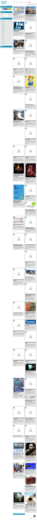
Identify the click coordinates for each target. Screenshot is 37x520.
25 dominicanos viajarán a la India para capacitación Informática (30, 16)
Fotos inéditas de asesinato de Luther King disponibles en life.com (30, 457)
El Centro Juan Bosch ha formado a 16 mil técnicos (30, 121)
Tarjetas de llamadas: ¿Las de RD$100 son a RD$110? (18, 418)
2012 (2, 24)
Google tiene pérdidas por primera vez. (18, 225)
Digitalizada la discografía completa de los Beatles (18, 361)
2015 (2, 21)
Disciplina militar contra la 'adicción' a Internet (18, 280)
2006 (2, 43)
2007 (2, 42)
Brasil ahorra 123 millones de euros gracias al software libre (30, 418)
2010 (2, 26)
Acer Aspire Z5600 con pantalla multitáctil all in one (29, 372)
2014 (2, 22)
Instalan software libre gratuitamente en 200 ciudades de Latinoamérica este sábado (18, 87)
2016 (2, 20)
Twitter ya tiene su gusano (29, 104)
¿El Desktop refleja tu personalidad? (30, 244)
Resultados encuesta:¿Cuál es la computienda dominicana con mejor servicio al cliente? (30, 295)
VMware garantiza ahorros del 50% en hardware (30, 436)
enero (2, 40)
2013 (2, 23)
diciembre (3, 28)
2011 (2, 25)
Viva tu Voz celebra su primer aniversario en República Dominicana (30, 210)
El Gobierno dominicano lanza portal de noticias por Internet (30, 401)
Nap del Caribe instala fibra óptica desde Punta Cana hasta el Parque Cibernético (30, 313)
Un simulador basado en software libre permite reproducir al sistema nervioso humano (18, 175)
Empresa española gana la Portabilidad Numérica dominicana (30, 486)
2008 (2, 41)
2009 (2, 27)
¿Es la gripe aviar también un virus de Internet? (18, 49)
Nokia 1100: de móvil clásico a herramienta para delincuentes (29, 51)
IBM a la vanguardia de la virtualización (16, 393)
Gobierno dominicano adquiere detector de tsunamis (17, 121)
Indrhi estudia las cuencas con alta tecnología (30, 157)
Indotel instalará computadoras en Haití (18, 473)
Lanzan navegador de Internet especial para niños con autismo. (18, 245)
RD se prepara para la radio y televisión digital (17, 31)
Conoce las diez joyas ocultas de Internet (30, 262)
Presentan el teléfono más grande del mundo (18, 504)
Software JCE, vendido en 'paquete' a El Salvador (30, 507)
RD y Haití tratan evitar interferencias (16, 14)
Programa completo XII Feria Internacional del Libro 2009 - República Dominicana (17, 201)
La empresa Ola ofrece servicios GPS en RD (30, 343)
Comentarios (3, 15)
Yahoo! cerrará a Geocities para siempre (29, 69)
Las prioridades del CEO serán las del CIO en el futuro (30, 196)
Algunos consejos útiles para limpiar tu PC (18, 331)
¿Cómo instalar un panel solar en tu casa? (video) (30, 361)
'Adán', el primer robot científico (29, 470)
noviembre (3, 29)
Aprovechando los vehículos (29, 277)
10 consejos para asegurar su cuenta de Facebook (30, 325)
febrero (2, 39)
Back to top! (34, 516)
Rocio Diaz (26, 269)
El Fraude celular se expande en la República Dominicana (30, 33)
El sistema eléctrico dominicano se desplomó (18, 157)
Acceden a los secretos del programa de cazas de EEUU (30, 139)
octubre (2, 30)
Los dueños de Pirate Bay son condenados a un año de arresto (29, 228)
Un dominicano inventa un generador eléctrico (18, 69)
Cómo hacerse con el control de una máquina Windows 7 (30, 87)
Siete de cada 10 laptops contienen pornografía (30, 178)
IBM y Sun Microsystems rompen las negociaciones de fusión (18, 454)
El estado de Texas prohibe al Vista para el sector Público (30, 390)
